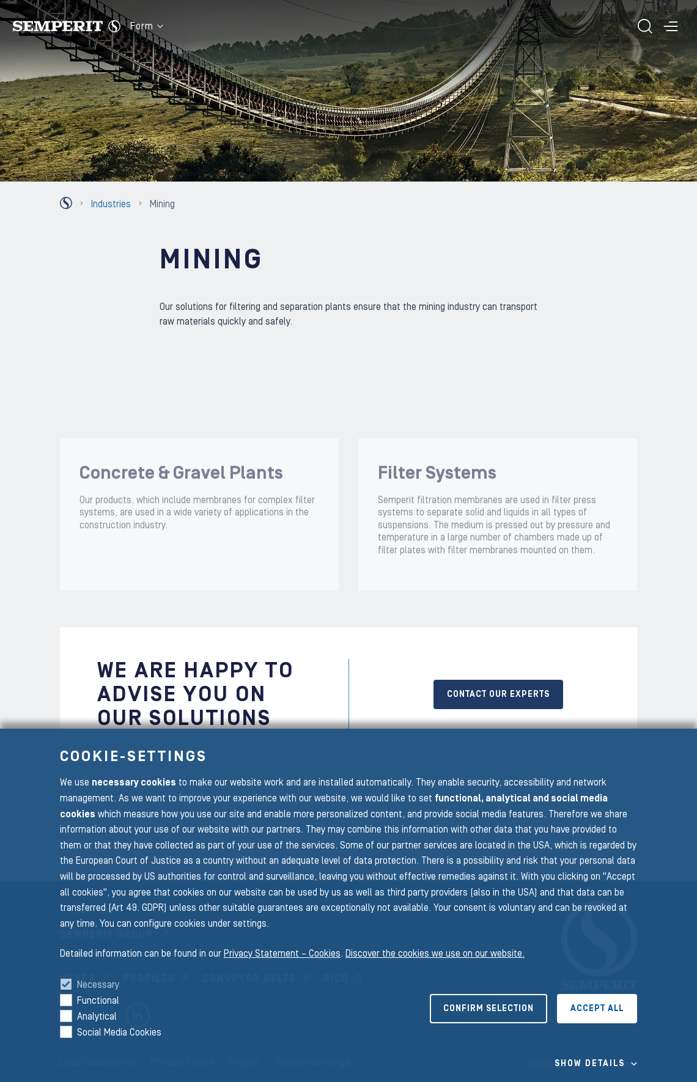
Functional (98, 1000)
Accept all (597, 1009)
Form (146, 26)
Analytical (97, 1016)
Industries (111, 204)
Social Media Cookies (119, 1032)
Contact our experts (498, 694)
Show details (590, 1064)
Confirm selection (488, 1009)
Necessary (98, 984)
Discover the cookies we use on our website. (435, 953)
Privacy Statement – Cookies (282, 953)
